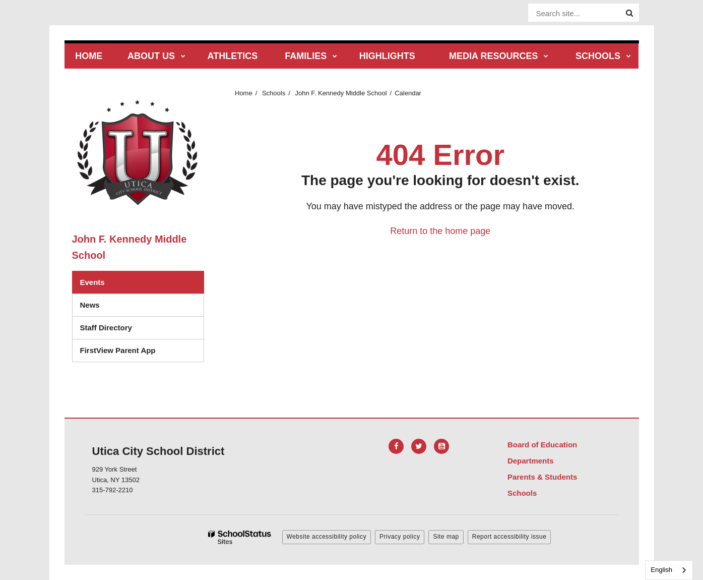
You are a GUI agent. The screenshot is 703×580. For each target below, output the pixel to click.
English (661, 569)
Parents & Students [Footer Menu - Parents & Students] (542, 477)
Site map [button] (446, 536)
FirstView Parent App (118, 350)
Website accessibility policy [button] (327, 536)
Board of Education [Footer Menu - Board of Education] (542, 444)
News (90, 305)
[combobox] (669, 570)
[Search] (629, 13)
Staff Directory (106, 327)
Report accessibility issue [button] (509, 536)
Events (92, 282)
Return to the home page (440, 231)
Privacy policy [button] (399, 536)
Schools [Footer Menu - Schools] (522, 493)
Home (243, 93)
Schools (273, 93)
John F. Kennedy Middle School (341, 93)
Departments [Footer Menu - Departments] (530, 460)
